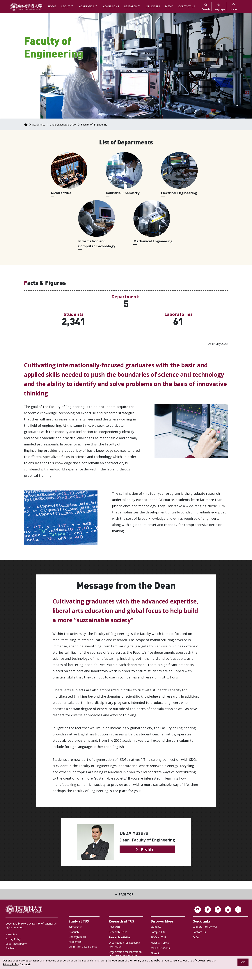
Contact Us (199, 932)
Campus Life (158, 932)
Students (156, 926)
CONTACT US (186, 6)
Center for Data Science (83, 946)
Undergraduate (77, 936)
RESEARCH (130, 6)
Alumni (155, 953)
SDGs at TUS (158, 937)
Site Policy (11, 934)
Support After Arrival (205, 926)
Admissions (75, 927)
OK (243, 962)
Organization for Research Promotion (124, 944)
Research (114, 926)
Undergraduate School (63, 124)
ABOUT (65, 6)
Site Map (10, 948)
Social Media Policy (16, 943)
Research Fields (118, 932)
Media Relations (160, 948)
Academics (38, 124)
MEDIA (169, 6)
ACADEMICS (86, 6)
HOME (52, 6)
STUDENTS (153, 6)
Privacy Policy (13, 939)
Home (26, 124)
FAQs (196, 937)
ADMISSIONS (111, 6)
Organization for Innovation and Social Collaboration (125, 953)
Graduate (74, 932)
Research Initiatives (120, 937)
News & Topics (160, 942)
